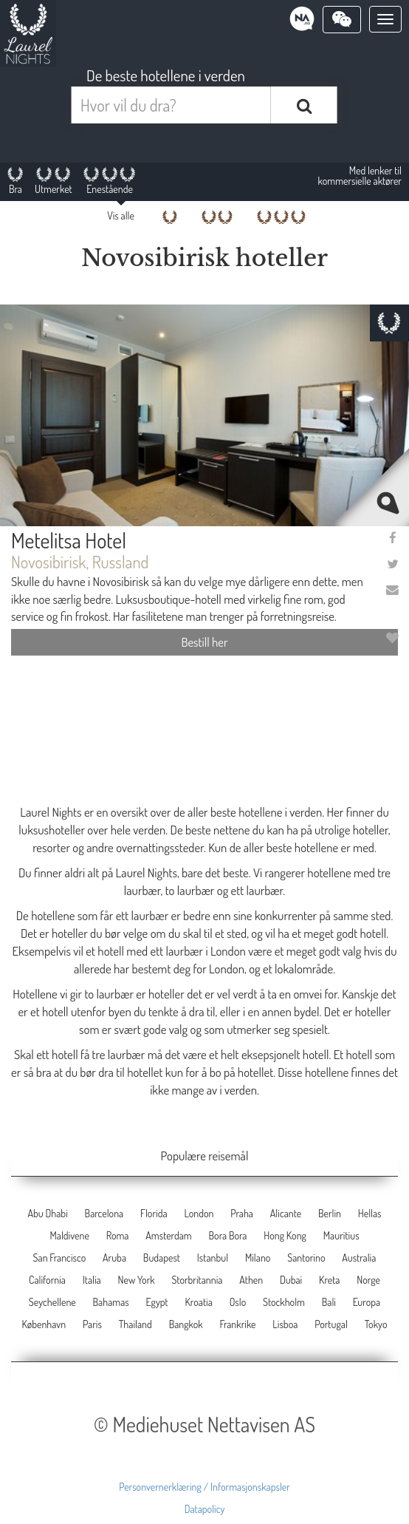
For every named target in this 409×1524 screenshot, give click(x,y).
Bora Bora (228, 1235)
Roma (117, 1235)
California (47, 1279)
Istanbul (212, 1257)
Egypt (157, 1302)
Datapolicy (205, 1509)
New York (136, 1279)
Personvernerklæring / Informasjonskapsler (204, 1486)
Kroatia (199, 1302)
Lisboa (285, 1324)
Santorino (306, 1257)
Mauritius (341, 1235)
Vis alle (120, 215)
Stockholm (284, 1302)
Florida (154, 1213)
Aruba (114, 1257)
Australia (359, 1257)
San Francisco (59, 1257)
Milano (258, 1257)
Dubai (291, 1279)
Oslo (238, 1302)
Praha (241, 1213)
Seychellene (52, 1302)
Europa (366, 1302)
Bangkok (186, 1324)
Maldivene (69, 1235)
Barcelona (104, 1213)
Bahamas (111, 1302)
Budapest (161, 1257)
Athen (251, 1279)
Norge (368, 1279)
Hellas (370, 1213)
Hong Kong (285, 1235)
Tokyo (376, 1324)
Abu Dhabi (47, 1213)
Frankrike (238, 1324)
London (198, 1213)
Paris (92, 1324)
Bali (329, 1302)
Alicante (285, 1213)
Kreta (329, 1279)
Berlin (329, 1213)
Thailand (135, 1324)
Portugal (331, 1324)
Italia (92, 1279)
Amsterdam (168, 1235)
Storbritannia (196, 1279)
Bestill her (204, 642)
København (43, 1324)
